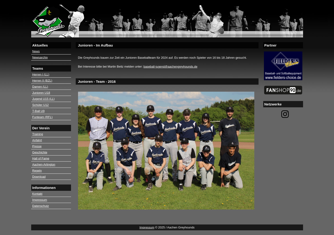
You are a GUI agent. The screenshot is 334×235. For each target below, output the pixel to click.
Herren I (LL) (40, 74)
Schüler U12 (40, 105)
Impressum (39, 200)
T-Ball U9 (38, 111)
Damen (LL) (40, 86)
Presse (37, 146)
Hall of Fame (40, 158)
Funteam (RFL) (42, 117)
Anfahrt (37, 140)
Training (37, 134)
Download (39, 176)
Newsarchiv (40, 57)
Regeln (37, 170)
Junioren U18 (41, 92)
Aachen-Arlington (43, 164)
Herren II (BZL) (42, 80)
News (36, 51)
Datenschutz (40, 206)
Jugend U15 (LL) (43, 99)
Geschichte (39, 152)
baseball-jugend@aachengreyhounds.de (170, 66)
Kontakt (37, 193)
